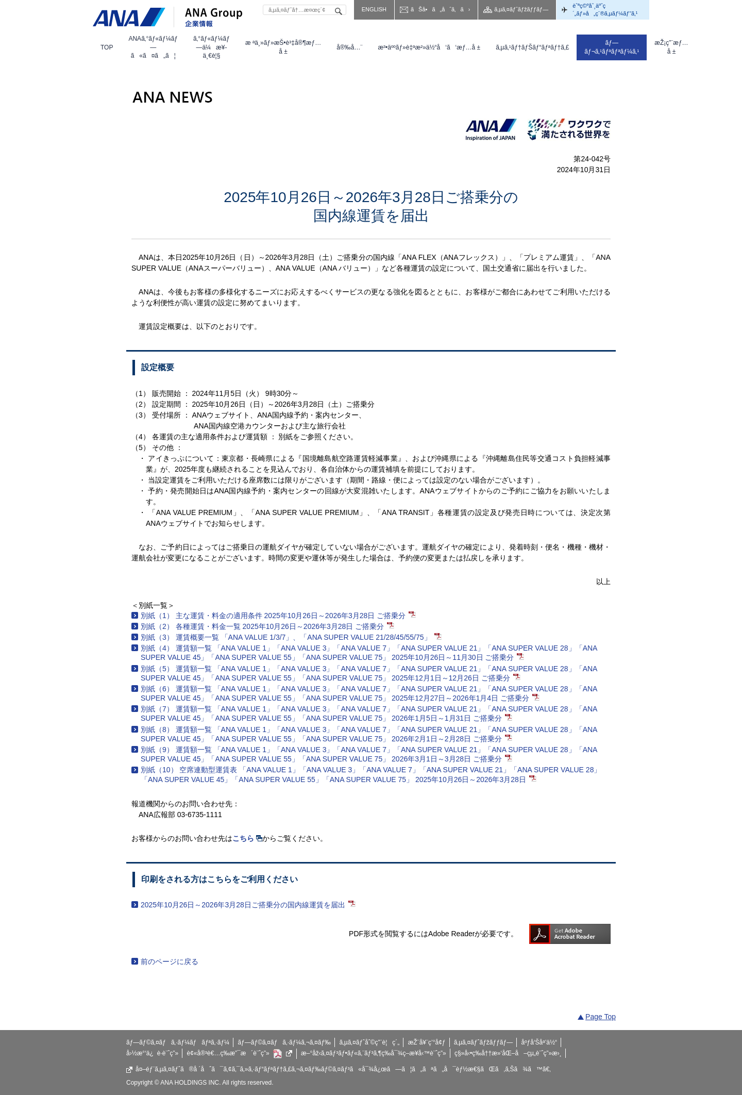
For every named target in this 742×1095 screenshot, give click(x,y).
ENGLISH (374, 9)
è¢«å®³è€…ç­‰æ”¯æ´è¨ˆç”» (240, 1054)
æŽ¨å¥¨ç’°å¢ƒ (427, 1042)
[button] (153, 47)
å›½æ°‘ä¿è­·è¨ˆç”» (152, 1053)
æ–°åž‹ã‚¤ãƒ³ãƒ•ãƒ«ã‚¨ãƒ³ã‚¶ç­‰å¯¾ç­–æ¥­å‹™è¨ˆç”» (373, 1053)
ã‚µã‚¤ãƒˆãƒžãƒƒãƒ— (521, 9)
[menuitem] (107, 47)
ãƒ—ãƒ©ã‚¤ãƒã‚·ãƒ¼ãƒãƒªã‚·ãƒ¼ (177, 1042)
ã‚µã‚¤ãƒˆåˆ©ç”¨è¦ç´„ (369, 1042)
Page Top (600, 1017)
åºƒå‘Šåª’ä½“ (539, 1042)
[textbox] (304, 10)
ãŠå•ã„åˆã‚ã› (440, 9)
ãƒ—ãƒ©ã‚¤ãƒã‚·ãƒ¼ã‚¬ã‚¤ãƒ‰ (284, 1042)
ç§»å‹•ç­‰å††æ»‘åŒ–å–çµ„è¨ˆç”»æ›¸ (508, 1053)
